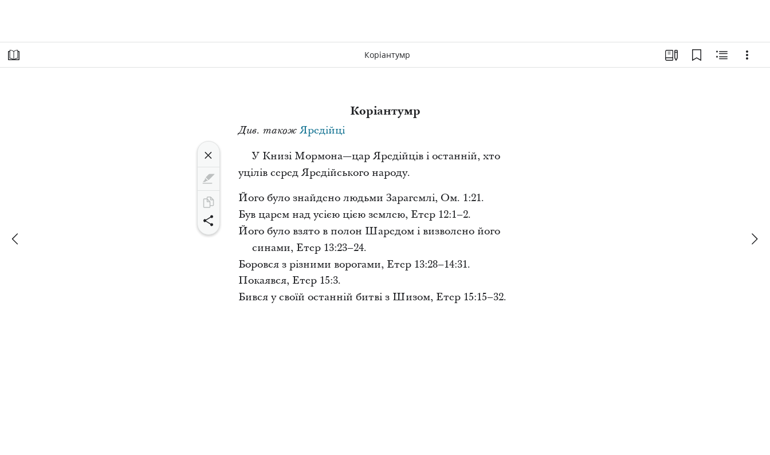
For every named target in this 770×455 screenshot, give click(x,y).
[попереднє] (16, 238)
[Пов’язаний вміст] (721, 55)
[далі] (753, 238)
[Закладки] (696, 55)
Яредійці (322, 130)
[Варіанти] (747, 55)
